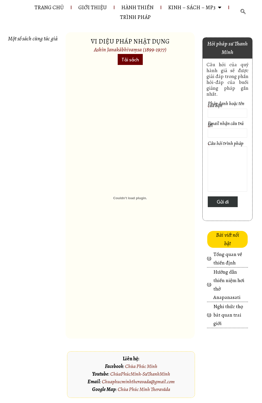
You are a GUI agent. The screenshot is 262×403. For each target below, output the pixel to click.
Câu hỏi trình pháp (227, 167)
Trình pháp (135, 17)
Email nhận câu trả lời (227, 130)
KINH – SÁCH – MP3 (194, 7)
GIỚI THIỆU (92, 7)
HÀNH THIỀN (137, 7)
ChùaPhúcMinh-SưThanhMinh (140, 374)
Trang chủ (49, 7)
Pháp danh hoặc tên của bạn (227, 110)
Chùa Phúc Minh (141, 366)
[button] (130, 59)
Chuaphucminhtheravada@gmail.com (138, 381)
